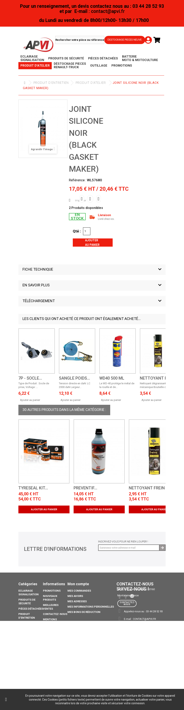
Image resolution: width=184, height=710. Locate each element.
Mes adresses (77, 601)
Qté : (77, 231)
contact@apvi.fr (144, 618)
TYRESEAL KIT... (33, 488)
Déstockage (27, 641)
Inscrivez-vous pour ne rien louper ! (123, 541)
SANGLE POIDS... (74, 378)
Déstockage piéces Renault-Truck (29, 627)
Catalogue (26, 675)
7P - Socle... (30, 378)
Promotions (27, 646)
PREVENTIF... (85, 488)
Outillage (25, 635)
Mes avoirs (75, 596)
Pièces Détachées (30, 608)
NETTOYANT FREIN (158, 378)
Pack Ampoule (28, 660)
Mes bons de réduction (83, 612)
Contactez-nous (55, 614)
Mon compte (78, 584)
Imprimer (80, 200)
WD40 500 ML (111, 378)
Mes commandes (79, 590)
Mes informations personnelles (90, 606)
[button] (92, 269)
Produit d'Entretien (51, 83)
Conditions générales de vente (52, 632)
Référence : (77, 180)
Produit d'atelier (91, 83)
